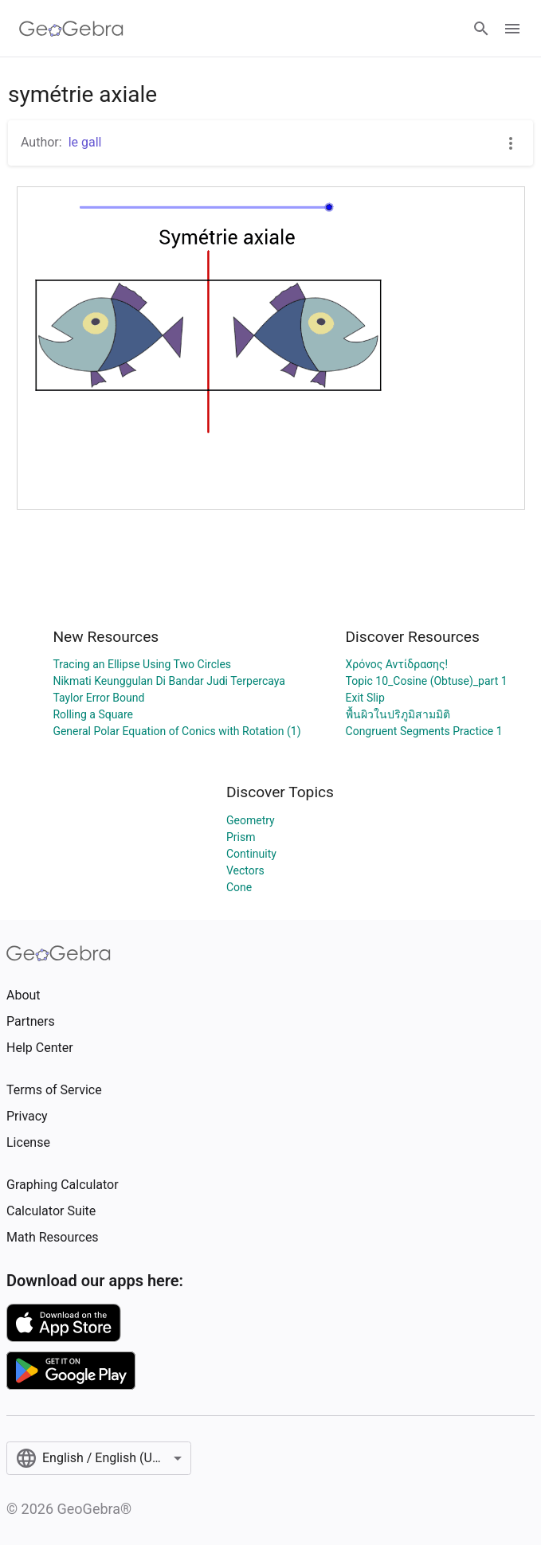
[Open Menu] (512, 28)
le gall (85, 142)
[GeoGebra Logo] (71, 29)
